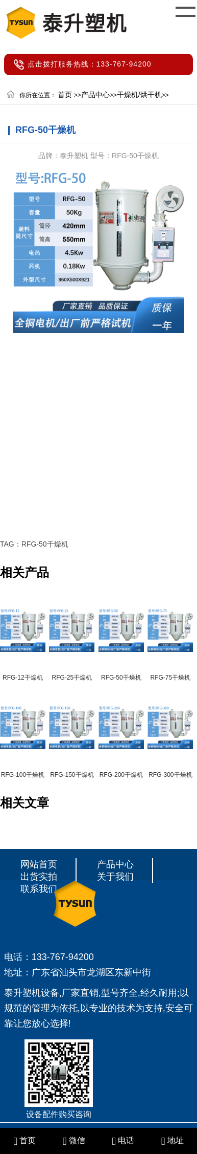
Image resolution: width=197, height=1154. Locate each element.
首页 (65, 95)
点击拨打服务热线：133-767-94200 (90, 64)
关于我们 (115, 877)
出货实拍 (38, 877)
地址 (172, 1140)
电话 (123, 1140)
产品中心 (95, 95)
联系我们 (38, 889)
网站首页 (38, 864)
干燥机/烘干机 (139, 95)
